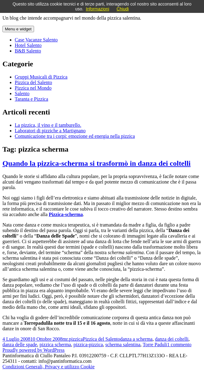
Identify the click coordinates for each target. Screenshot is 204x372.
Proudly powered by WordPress (33, 350)
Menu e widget (18, 29)
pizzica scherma (55, 344)
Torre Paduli (155, 344)
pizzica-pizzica (88, 344)
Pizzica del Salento (33, 82)
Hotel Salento (28, 45)
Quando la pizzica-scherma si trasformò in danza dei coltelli (96, 163)
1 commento (179, 344)
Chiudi (123, 8)
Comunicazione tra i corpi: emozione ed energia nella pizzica (75, 136)
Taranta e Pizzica (31, 99)
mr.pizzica (73, 339)
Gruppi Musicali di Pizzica (41, 76)
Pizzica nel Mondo (33, 88)
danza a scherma (136, 339)
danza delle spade (19, 344)
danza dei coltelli (171, 339)
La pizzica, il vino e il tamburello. (48, 125)
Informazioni (97, 8)
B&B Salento (28, 50)
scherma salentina (122, 344)
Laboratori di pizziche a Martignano (50, 130)
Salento (22, 93)
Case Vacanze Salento (36, 39)
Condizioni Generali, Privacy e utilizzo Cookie (48, 366)
